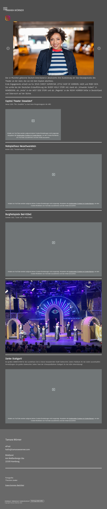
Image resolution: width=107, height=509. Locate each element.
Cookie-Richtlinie (24, 501)
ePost (7, 446)
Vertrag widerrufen (37, 501)
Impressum (8, 501)
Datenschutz (15, 501)
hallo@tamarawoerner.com (17, 449)
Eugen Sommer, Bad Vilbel (14, 485)
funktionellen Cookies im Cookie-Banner (29, 135)
